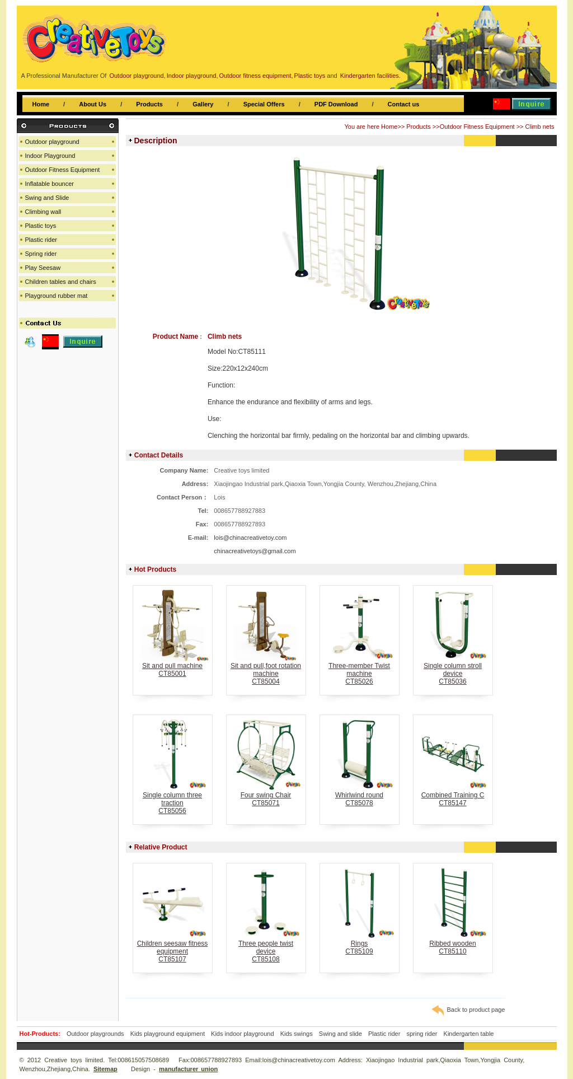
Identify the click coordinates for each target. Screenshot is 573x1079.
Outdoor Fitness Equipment (477, 126)
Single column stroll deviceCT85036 (453, 670)
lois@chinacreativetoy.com (250, 537)
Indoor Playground (50, 155)
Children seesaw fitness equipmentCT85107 (172, 948)
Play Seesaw (43, 267)
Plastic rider (41, 239)
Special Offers (264, 104)
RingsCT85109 (359, 944)
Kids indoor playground (242, 1033)
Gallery (202, 104)
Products (149, 104)
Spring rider (41, 253)
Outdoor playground (52, 141)
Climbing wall (43, 211)
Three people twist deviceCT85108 (266, 948)
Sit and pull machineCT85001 (172, 667)
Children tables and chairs (60, 281)
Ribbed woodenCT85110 (453, 944)
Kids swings (296, 1033)
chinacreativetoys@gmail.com (254, 551)
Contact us (404, 104)
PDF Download (336, 104)
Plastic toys (41, 225)
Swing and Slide (47, 197)
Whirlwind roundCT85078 (359, 796)
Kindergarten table (469, 1033)
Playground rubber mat (56, 295)
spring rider (421, 1033)
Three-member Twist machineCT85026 (359, 670)
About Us (92, 104)
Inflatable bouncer (49, 183)
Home (41, 104)
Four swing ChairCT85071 (266, 796)
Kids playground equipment (167, 1033)
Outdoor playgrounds (95, 1033)
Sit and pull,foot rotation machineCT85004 (266, 670)
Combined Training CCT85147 (453, 796)
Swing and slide (340, 1033)
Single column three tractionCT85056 (172, 800)
